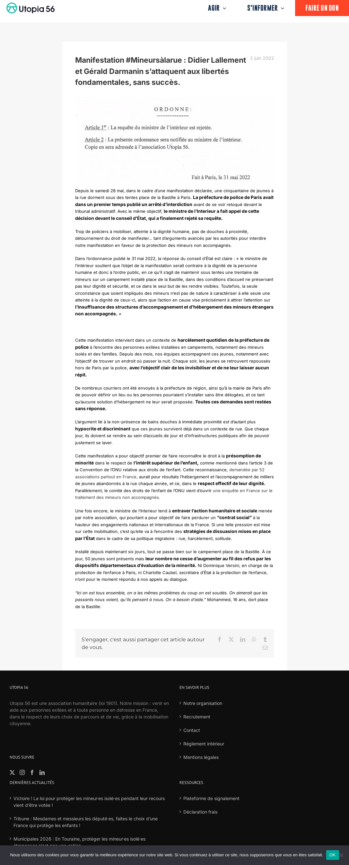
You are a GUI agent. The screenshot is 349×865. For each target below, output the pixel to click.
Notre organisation (202, 703)
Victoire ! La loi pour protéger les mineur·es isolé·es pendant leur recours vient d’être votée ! (89, 802)
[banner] (174, 140)
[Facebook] (32, 772)
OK (332, 854)
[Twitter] (12, 772)
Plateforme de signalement (211, 798)
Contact (191, 730)
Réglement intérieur (203, 743)
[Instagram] (22, 772)
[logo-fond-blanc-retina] (30, 4)
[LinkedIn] (42, 772)
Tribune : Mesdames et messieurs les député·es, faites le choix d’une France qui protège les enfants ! (85, 822)
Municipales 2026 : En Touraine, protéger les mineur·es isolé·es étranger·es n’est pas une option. (79, 842)
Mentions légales (201, 757)
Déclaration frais (200, 812)
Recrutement (196, 716)
